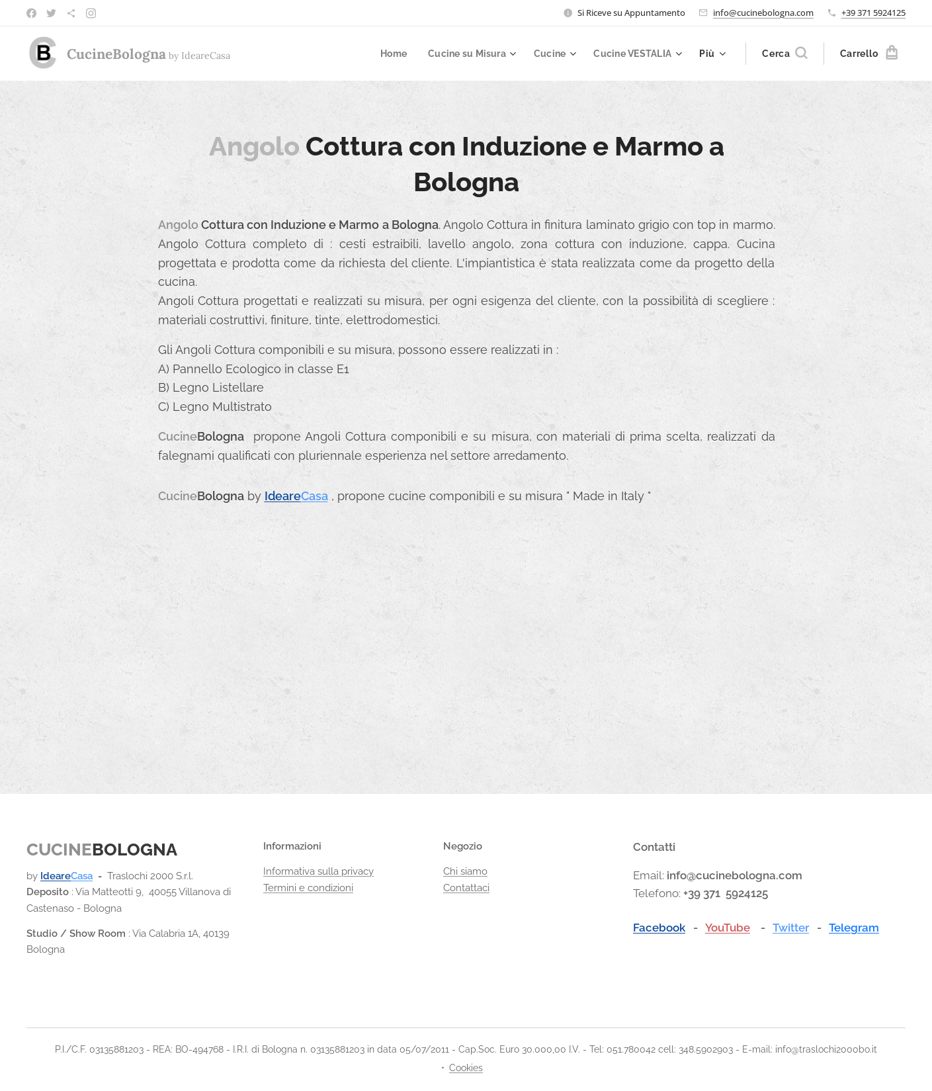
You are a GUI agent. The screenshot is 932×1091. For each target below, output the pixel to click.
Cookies (466, 1068)
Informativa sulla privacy (318, 872)
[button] (784, 53)
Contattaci (466, 888)
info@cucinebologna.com (763, 13)
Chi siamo (465, 872)
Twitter (791, 927)
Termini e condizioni (308, 888)
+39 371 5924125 (873, 13)
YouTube (727, 927)
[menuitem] (385, 53)
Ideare (282, 496)
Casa (313, 496)
